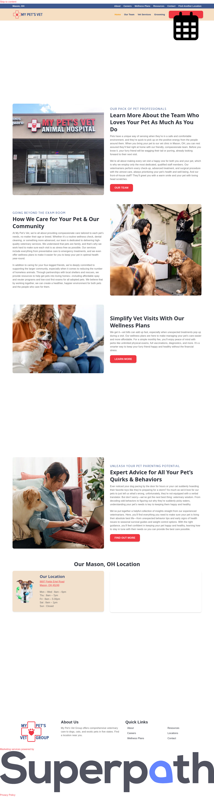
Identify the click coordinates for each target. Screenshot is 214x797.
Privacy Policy (7, 795)
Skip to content (8, 1)
